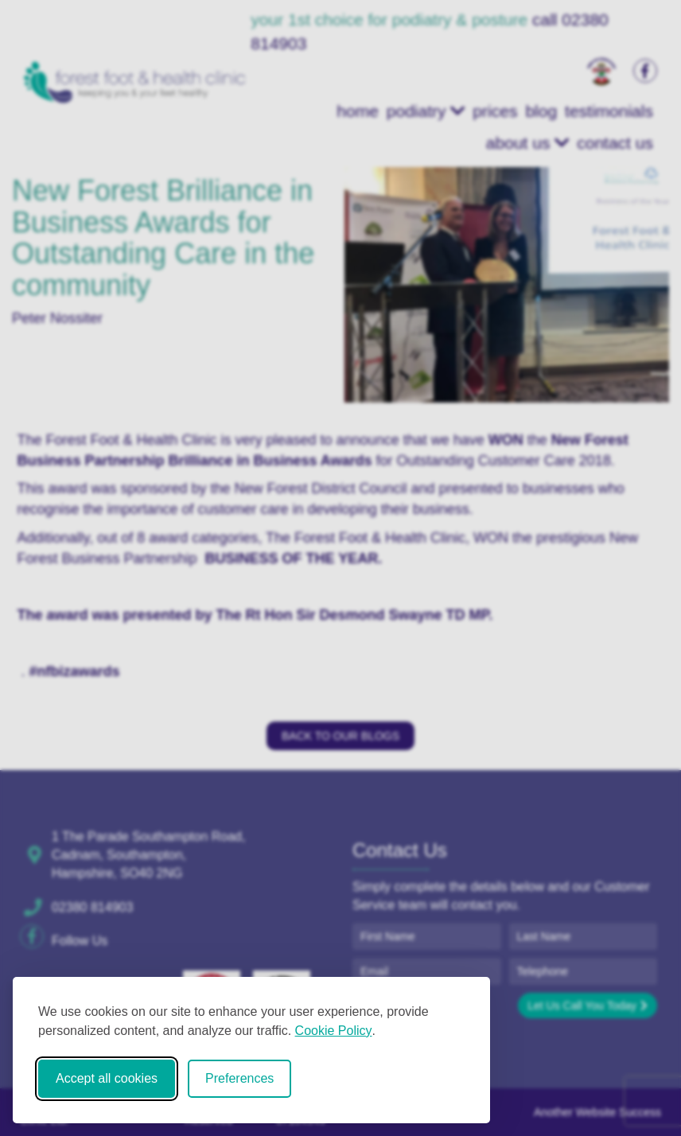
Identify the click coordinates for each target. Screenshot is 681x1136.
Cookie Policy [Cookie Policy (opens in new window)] (333, 1030)
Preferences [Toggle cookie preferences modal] (239, 1078)
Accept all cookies (107, 1078)
